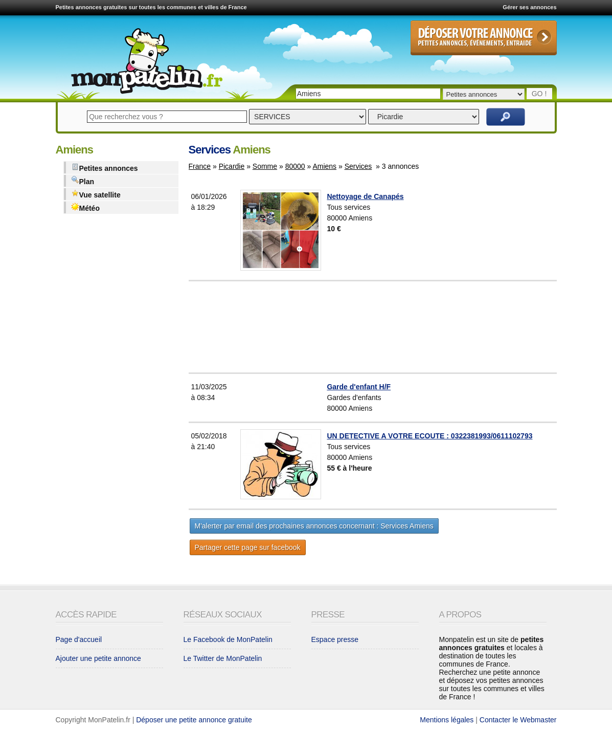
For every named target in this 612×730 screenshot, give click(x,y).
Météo (85, 207)
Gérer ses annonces (529, 7)
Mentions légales (446, 720)
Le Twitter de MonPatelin (223, 658)
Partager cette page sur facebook (248, 547)
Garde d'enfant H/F (359, 387)
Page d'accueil (79, 639)
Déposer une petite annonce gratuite (194, 720)
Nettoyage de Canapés (365, 196)
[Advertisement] (398, 326)
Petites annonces (104, 167)
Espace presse (335, 639)
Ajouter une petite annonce (98, 658)
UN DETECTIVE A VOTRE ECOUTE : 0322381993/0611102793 (429, 436)
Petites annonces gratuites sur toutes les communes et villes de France (151, 7)
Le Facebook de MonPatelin (228, 639)
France (200, 166)
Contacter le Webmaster (518, 720)
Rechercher (505, 117)
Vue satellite (96, 194)
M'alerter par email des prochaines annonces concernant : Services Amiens (314, 526)
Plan (83, 181)
